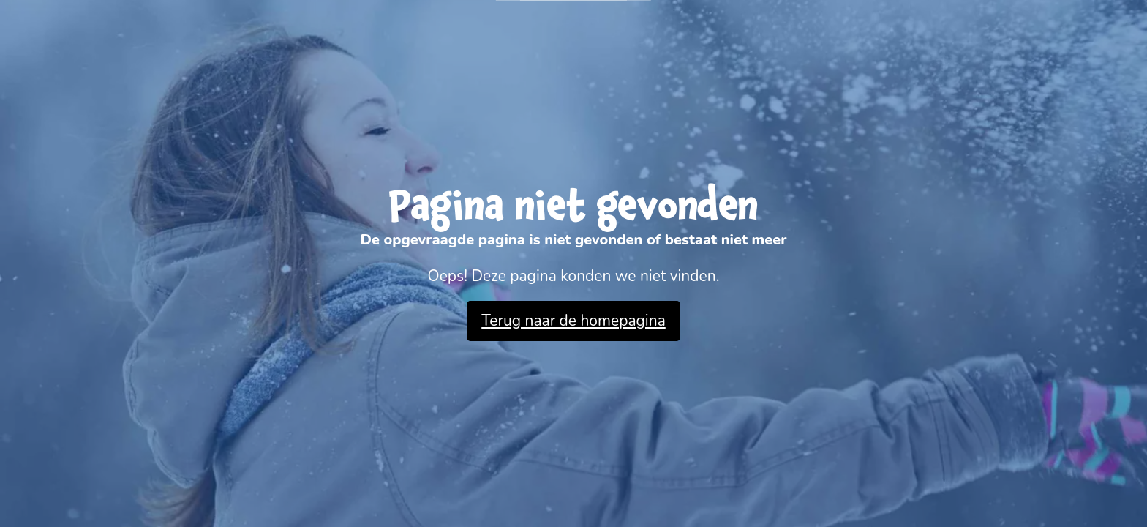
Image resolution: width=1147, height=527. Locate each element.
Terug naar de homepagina (573, 320)
